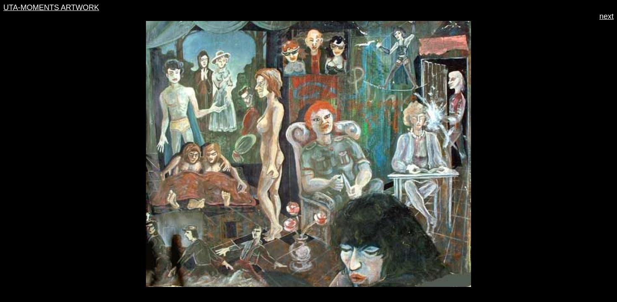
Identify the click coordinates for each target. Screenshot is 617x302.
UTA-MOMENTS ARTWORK (51, 7)
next (606, 16)
